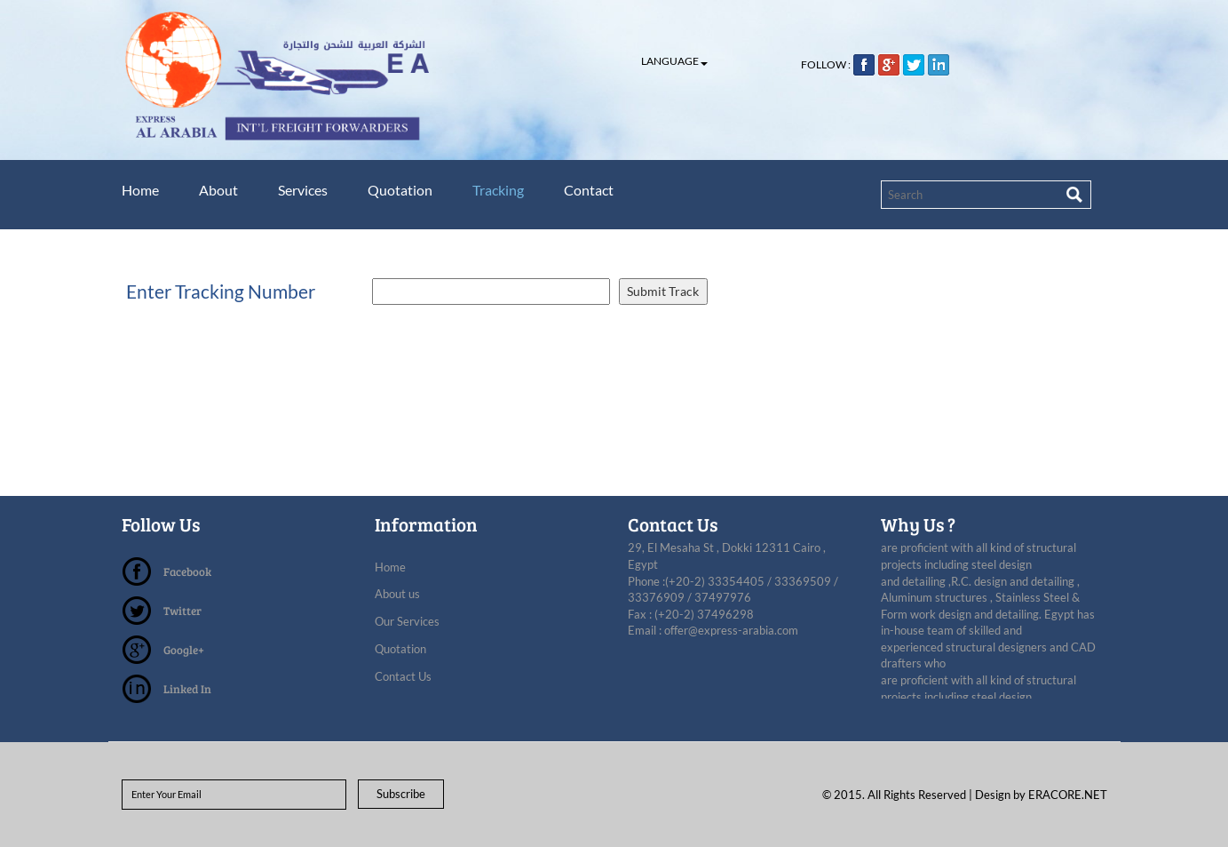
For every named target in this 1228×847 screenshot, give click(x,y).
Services (308, 189)
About (221, 189)
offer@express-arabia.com (731, 630)
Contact (602, 189)
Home (140, 189)
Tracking (509, 189)
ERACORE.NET (1067, 794)
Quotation (408, 189)
